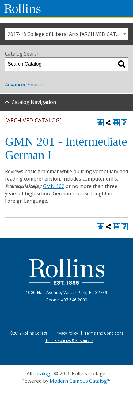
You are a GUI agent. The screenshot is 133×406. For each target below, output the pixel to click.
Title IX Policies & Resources (69, 340)
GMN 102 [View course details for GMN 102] (53, 186)
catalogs (43, 373)
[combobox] (66, 34)
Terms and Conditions (104, 333)
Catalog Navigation (34, 102)
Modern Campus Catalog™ (80, 380)
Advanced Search (24, 84)
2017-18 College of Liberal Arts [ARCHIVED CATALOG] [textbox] (68, 34)
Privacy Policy (66, 333)
